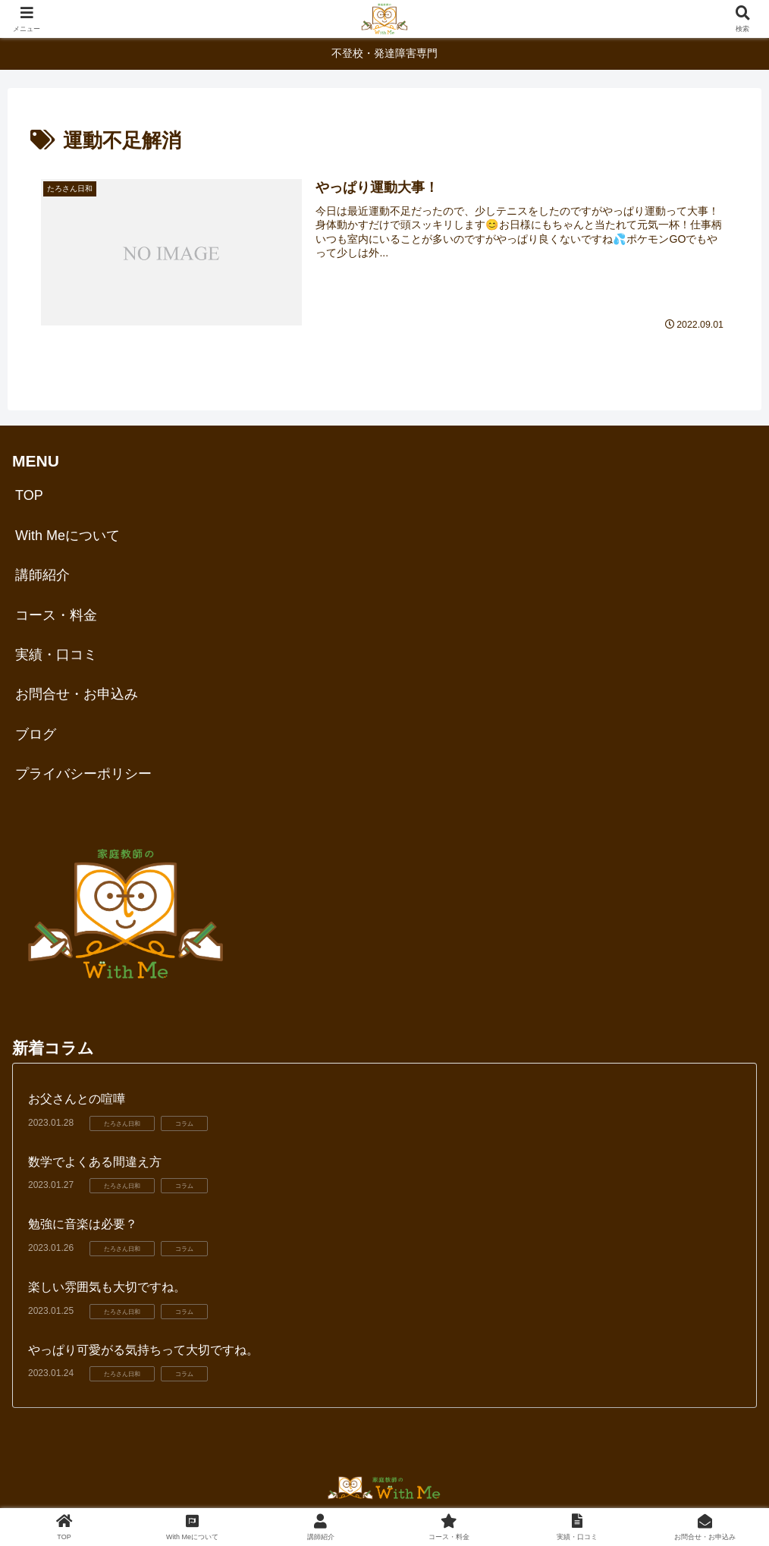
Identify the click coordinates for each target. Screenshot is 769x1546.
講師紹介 (42, 575)
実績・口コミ (56, 654)
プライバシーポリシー (83, 773)
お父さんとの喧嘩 (76, 1098)
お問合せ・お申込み (76, 694)
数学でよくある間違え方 (95, 1161)
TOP (29, 496)
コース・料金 (56, 615)
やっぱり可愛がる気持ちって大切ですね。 (143, 1349)
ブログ (35, 734)
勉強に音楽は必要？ (82, 1224)
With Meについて (67, 535)
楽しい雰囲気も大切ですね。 (107, 1286)
